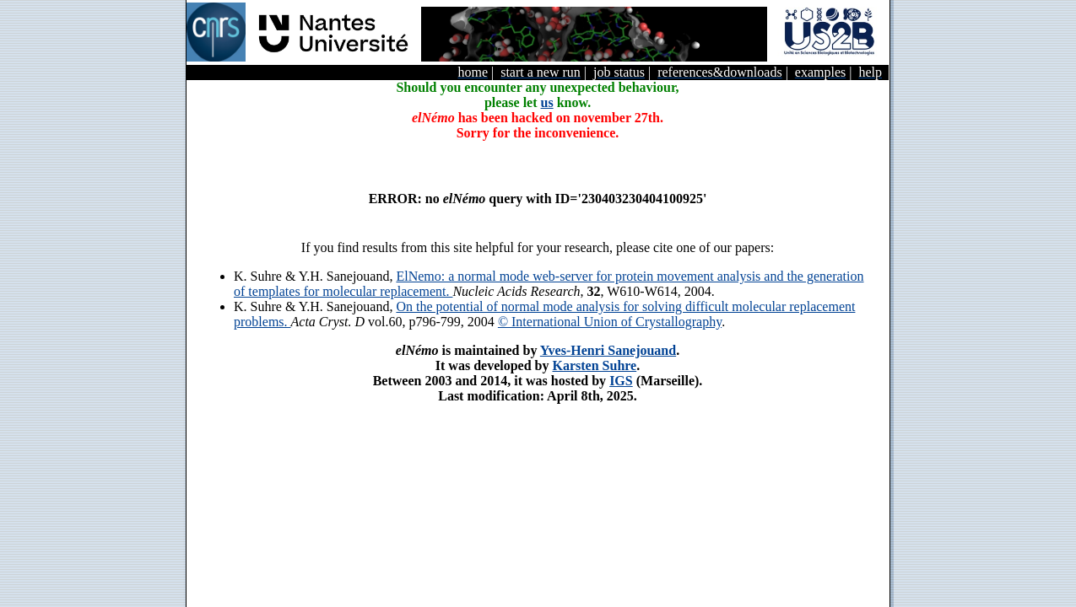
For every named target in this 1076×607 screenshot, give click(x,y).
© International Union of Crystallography (610, 321)
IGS (621, 380)
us (547, 102)
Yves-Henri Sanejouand (608, 350)
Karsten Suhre (594, 365)
